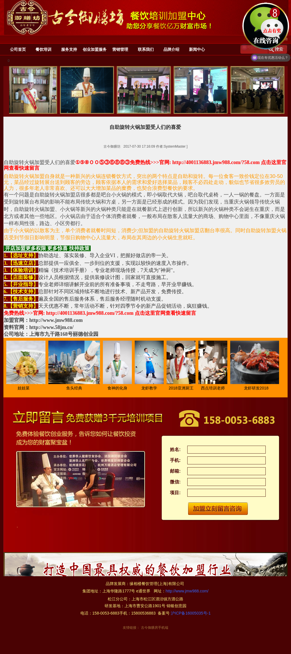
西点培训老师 (214, 388)
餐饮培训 (43, 49)
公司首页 (18, 49)
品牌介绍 (171, 49)
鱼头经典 (76, 388)
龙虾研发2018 (257, 388)
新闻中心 (197, 49)
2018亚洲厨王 (182, 388)
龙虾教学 (151, 388)
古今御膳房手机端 (154, 628)
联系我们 (146, 49)
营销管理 (120, 49)
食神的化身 (119, 388)
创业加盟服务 (95, 49)
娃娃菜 (25, 388)
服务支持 (69, 49)
